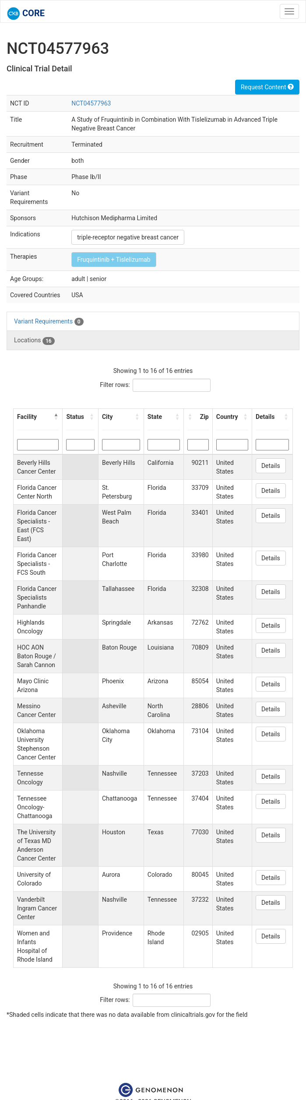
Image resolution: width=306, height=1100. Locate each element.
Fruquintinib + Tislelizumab (113, 259)
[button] (56, 416)
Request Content (267, 87)
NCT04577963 (91, 103)
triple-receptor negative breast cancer (128, 237)
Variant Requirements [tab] (49, 322)
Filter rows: (115, 384)
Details (270, 465)
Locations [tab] (34, 340)
